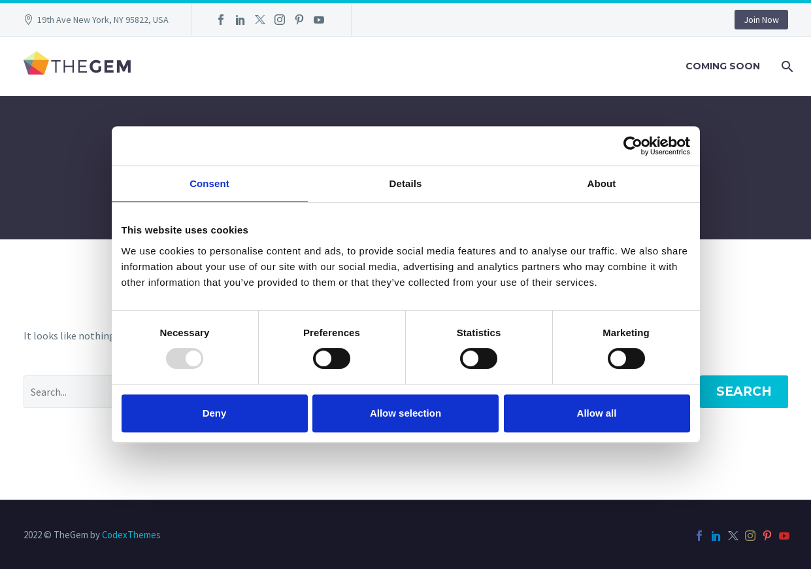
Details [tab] (405, 183)
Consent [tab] (209, 183)
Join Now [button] (761, 20)
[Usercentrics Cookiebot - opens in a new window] (633, 146)
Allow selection (405, 413)
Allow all (597, 413)
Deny (215, 413)
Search (744, 391)
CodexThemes (131, 534)
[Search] (786, 66)
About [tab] (602, 183)
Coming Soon (723, 66)
